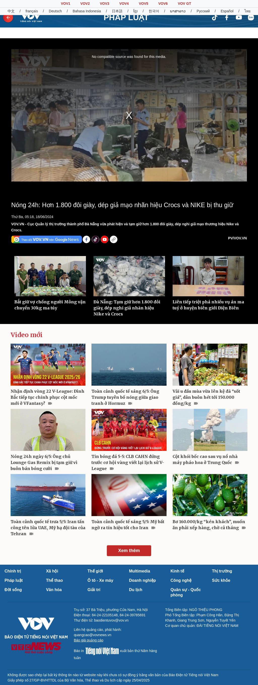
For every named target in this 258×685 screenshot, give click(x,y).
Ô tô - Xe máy (100, 580)
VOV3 (104, 4)
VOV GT (184, 4)
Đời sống (13, 590)
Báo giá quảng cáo (88, 640)
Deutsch (55, 11)
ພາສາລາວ (178, 11)
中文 (11, 11)
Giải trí (93, 590)
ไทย (247, 11)
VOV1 (65, 4)
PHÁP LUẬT (126, 17)
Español (227, 11)
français (31, 11)
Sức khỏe (221, 580)
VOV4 (124, 4)
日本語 (117, 11)
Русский (203, 11)
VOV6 (163, 4)
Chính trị (13, 571)
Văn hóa (54, 590)
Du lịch (135, 590)
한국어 (154, 11)
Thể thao (54, 580)
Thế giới (95, 571)
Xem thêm (129, 550)
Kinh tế (177, 571)
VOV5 (143, 4)
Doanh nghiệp (142, 580)
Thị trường (222, 571)
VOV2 (85, 4)
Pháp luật (14, 580)
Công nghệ (181, 580)
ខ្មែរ (135, 11)
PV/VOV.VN (237, 238)
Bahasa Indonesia (87, 11)
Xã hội (52, 571)
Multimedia (139, 571)
